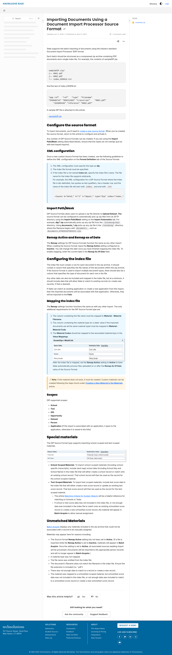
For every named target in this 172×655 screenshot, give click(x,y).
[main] (86, 317)
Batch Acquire (53, 527)
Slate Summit (96, 638)
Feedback (70, 632)
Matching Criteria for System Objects (81, 496)
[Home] (4, 10)
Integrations (96, 635)
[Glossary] (153, 4)
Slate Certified (72, 635)
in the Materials (104, 383)
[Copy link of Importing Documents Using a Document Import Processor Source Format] (64, 29)
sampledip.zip (140, 22)
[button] (19, 18)
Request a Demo (127, 625)
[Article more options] (124, 41)
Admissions (49, 628)
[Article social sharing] (118, 41)
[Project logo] (13, 3)
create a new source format (92, 131)
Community (70, 628)
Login (167, 4)
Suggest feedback (99, 614)
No (94, 596)
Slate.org (48, 638)
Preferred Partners (73, 638)
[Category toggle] (43, 20)
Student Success (51, 632)
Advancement (50, 635)
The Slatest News (98, 628)
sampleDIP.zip (55, 116)
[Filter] (38, 18)
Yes (81, 596)
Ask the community (74, 614)
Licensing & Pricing (98, 632)
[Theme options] (161, 4)
